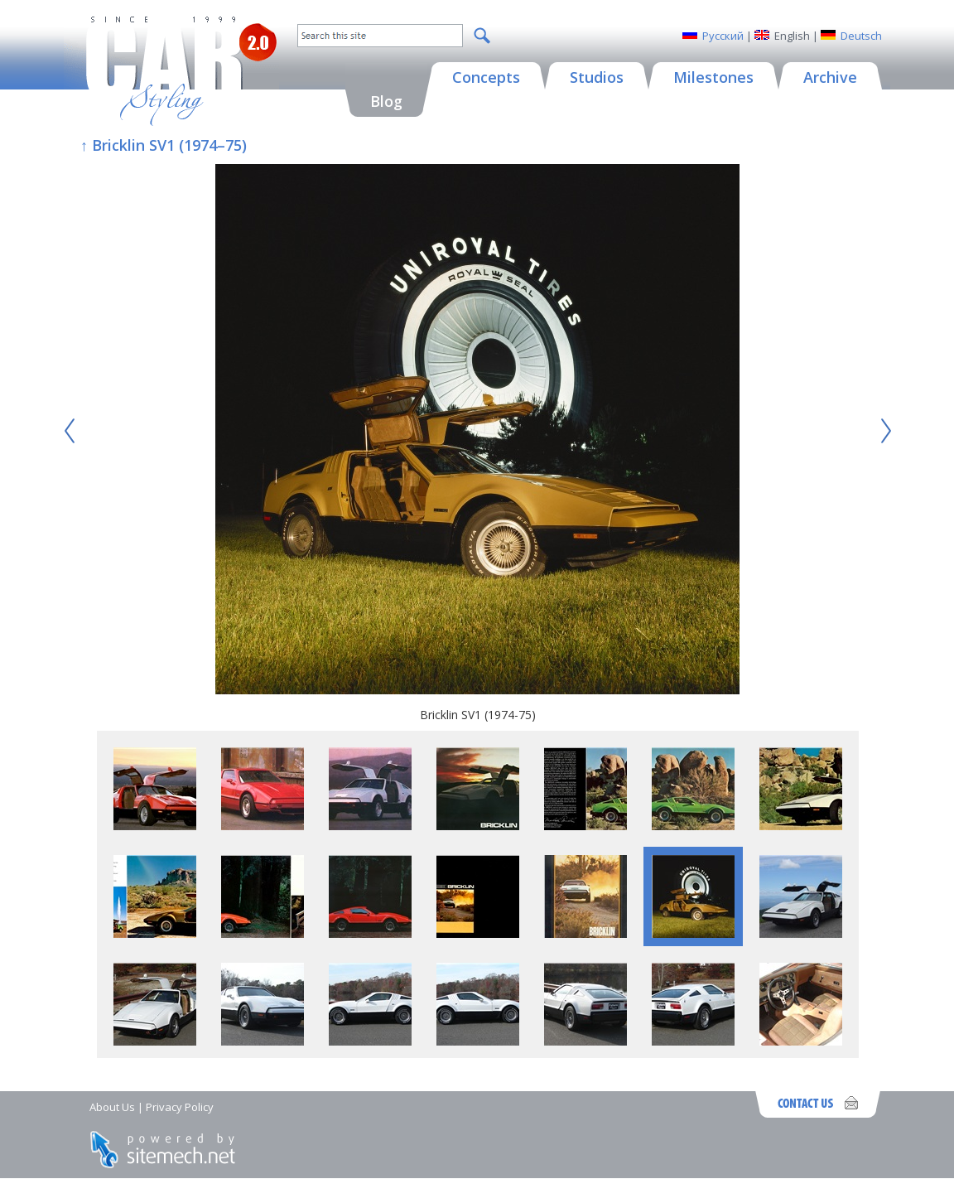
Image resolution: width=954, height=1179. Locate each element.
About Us (112, 1106)
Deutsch (861, 35)
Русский (723, 35)
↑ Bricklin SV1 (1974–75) (163, 145)
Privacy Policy (180, 1106)
